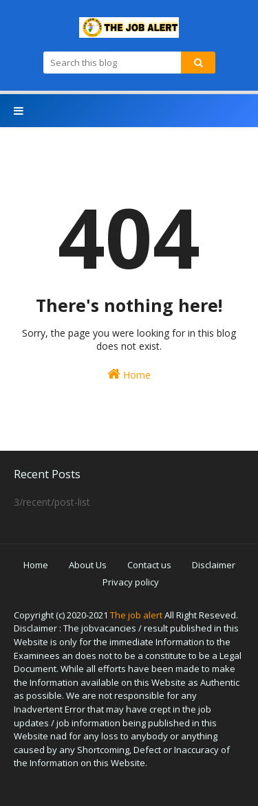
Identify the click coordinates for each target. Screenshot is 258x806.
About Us (88, 565)
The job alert (136, 615)
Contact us (149, 565)
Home (129, 374)
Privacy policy (131, 582)
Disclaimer (213, 565)
